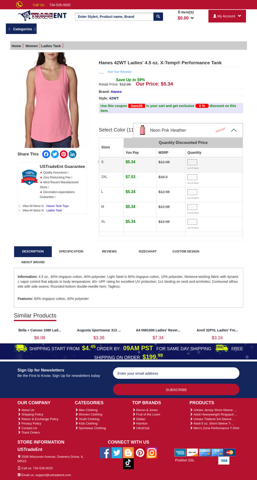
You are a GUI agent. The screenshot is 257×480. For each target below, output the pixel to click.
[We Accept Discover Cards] (192, 452)
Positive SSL (184, 460)
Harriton (140, 423)
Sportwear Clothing (90, 428)
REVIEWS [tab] (109, 251)
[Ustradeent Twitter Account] (117, 452)
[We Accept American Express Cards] (180, 452)
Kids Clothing (86, 423)
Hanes (116, 91)
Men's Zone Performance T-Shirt (214, 428)
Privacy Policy (29, 423)
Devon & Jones (145, 410)
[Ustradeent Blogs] (128, 452)
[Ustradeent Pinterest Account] (140, 452)
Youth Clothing (87, 419)
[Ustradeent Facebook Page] (105, 452)
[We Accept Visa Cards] (224, 460)
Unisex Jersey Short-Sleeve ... (213, 410)
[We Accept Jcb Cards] (217, 452)
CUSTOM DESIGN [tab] (186, 251)
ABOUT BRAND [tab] (33, 262)
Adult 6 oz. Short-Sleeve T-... (212, 423)
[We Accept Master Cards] (230, 452)
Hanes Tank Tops (57, 206)
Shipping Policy (30, 414)
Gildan (138, 419)
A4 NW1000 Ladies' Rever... (158, 330)
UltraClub (141, 428)
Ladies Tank (54, 210)
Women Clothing (88, 414)
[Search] (158, 16)
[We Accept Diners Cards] (205, 452)
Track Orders (29, 432)
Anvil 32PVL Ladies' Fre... (217, 330)
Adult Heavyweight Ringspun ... (214, 414)
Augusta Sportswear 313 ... (99, 330)
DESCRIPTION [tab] (33, 251)
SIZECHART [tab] (148, 251)
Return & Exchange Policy (38, 419)
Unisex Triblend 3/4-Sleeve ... (212, 419)
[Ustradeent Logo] (43, 15)
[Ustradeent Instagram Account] (151, 452)
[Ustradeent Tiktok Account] (128, 463)
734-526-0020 (60, 5)
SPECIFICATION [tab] (71, 251)
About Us (26, 410)
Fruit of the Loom (146, 414)
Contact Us (27, 428)
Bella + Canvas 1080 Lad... (39, 330)
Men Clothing (86, 410)
